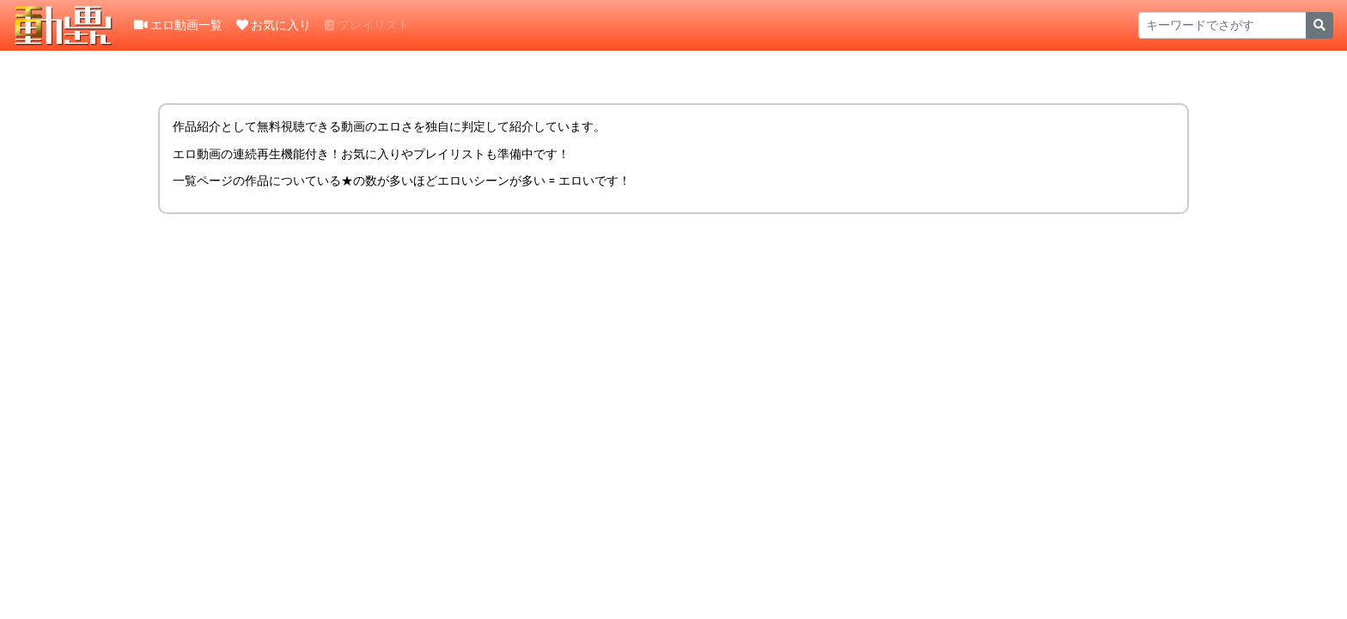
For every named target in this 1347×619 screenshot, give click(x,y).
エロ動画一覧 (178, 25)
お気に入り (273, 25)
